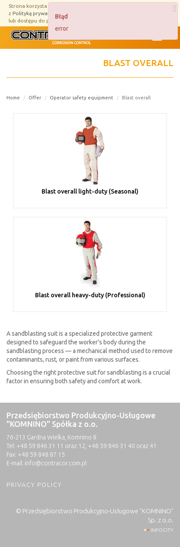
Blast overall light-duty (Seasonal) (90, 191)
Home (13, 97)
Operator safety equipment (81, 97)
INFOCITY (162, 530)
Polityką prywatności (37, 13)
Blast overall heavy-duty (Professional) (90, 295)
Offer (35, 97)
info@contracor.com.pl (56, 463)
